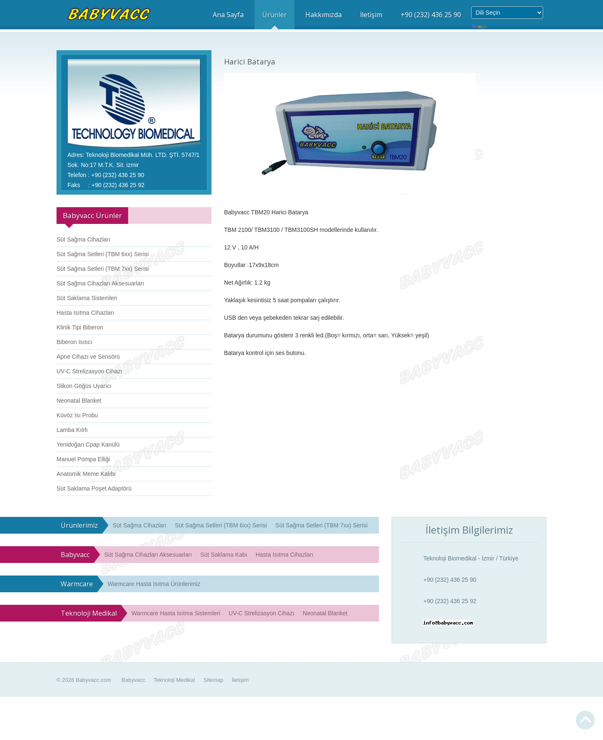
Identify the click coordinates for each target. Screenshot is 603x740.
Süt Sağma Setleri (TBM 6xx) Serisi (103, 254)
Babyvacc (133, 680)
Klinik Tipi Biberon (80, 327)
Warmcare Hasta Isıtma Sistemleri (175, 613)
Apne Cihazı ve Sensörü (88, 356)
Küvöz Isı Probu (77, 415)
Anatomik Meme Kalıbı (86, 473)
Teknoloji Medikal (174, 680)
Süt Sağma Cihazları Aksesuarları (100, 283)
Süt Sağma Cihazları (83, 239)
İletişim (240, 680)
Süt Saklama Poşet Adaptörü (94, 488)
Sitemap (214, 680)
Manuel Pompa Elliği (83, 459)
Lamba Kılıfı (72, 430)
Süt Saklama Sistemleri (87, 298)
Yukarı (585, 720)
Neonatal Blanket (79, 400)
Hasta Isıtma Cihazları (85, 312)
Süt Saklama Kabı (223, 554)
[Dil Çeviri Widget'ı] (507, 12)
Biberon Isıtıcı (75, 342)
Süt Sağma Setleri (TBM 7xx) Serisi (103, 268)
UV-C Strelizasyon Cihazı (89, 371)
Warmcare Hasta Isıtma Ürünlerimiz (154, 584)
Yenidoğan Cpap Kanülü (88, 444)
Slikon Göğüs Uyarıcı (84, 386)
